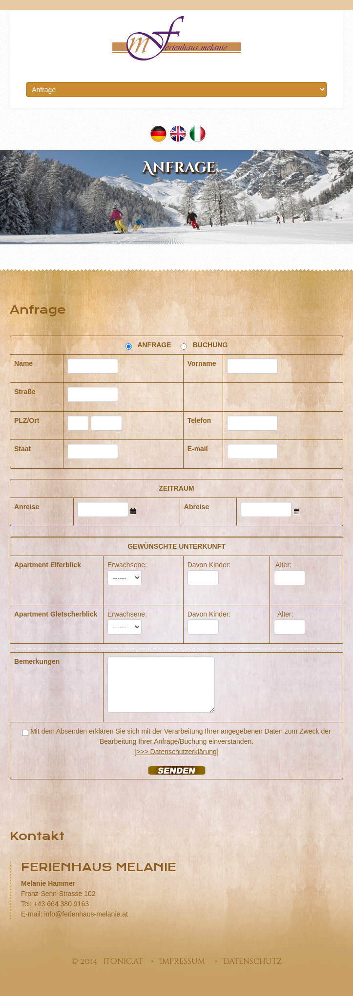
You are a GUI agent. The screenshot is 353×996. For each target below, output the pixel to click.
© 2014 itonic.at (107, 961)
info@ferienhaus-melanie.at (85, 914)
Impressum (182, 961)
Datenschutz (252, 961)
